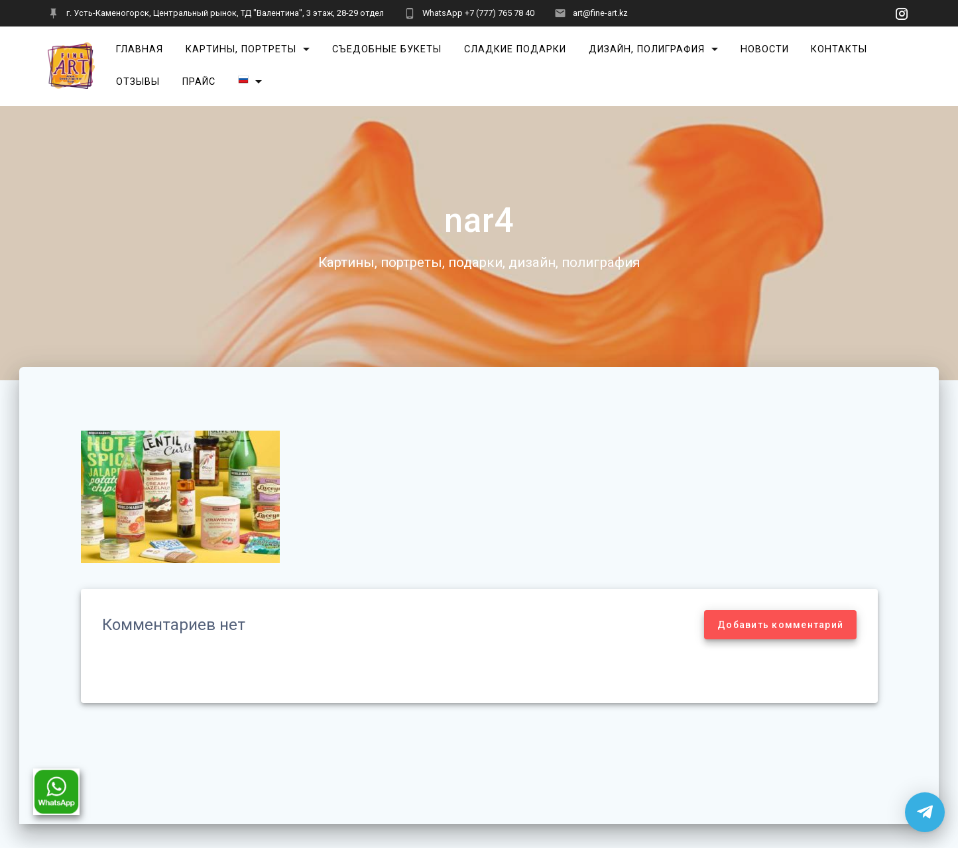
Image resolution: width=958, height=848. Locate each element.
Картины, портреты (241, 49)
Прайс (198, 81)
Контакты (839, 49)
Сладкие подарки (515, 49)
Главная (139, 49)
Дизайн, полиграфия (647, 49)
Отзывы (138, 81)
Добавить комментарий (780, 624)
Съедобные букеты (387, 49)
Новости (765, 49)
